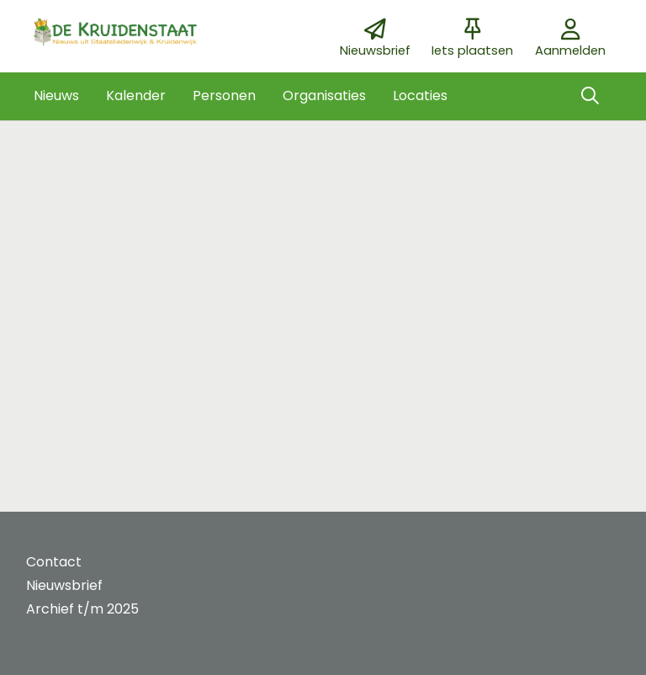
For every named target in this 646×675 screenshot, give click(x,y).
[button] (56, 96)
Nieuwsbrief (64, 585)
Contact (54, 561)
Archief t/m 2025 (82, 609)
